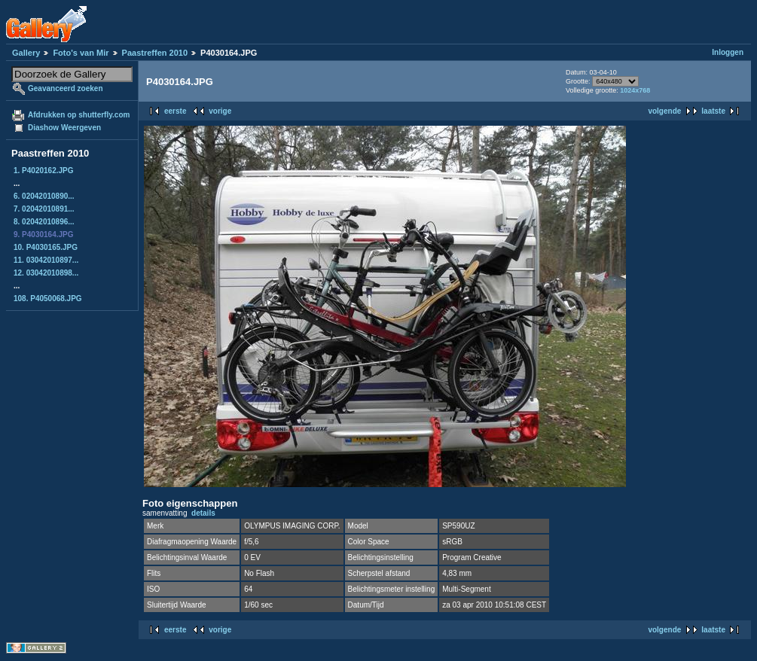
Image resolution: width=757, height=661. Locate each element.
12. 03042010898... (46, 273)
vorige (220, 111)
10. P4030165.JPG (46, 247)
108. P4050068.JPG (48, 298)
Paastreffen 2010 (155, 52)
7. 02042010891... (44, 209)
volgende (664, 111)
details (203, 513)
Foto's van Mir (80, 52)
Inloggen (727, 52)
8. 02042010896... (44, 222)
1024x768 (635, 90)
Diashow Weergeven (64, 127)
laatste (713, 111)
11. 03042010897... (46, 260)
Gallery (26, 52)
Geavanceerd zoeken (65, 88)
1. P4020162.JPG (44, 170)
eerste (175, 111)
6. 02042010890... (44, 196)
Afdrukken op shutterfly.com (79, 115)
